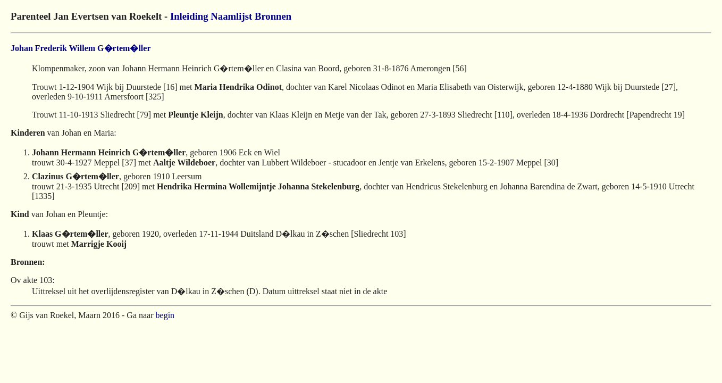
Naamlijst (231, 16)
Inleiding (189, 16)
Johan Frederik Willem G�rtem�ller (81, 48)
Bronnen (273, 16)
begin (165, 315)
